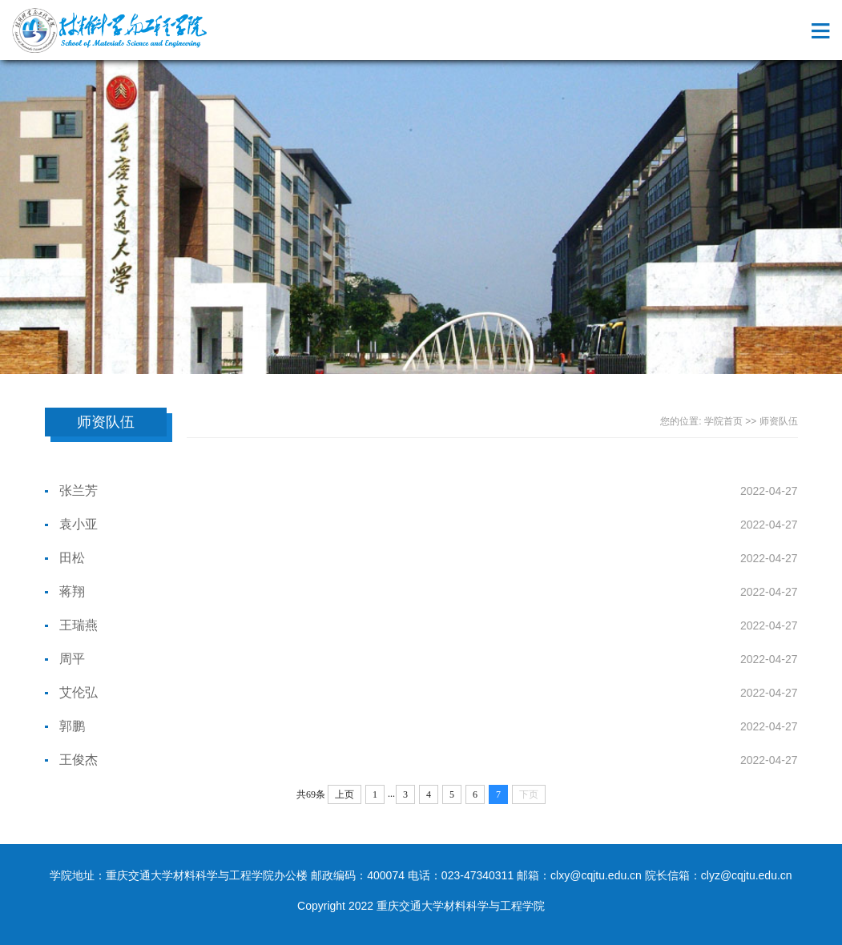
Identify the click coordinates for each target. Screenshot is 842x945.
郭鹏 (72, 726)
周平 (72, 659)
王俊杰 (78, 759)
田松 (72, 558)
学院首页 (723, 421)
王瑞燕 (78, 625)
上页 (344, 794)
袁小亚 (78, 524)
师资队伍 (778, 421)
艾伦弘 (78, 692)
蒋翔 (72, 591)
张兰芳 (78, 490)
